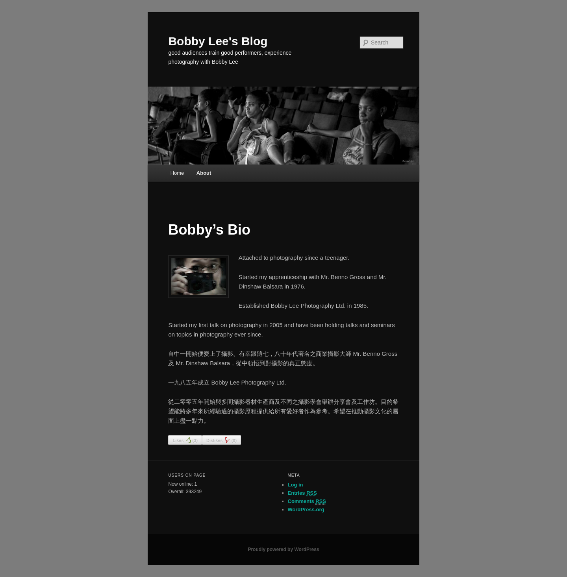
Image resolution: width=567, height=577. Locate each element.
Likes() (185, 440)
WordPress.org (306, 509)
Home (177, 173)
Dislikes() (221, 440)
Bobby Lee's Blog (217, 41)
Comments (307, 501)
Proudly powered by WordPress (283, 549)
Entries (302, 493)
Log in (295, 485)
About (203, 173)
